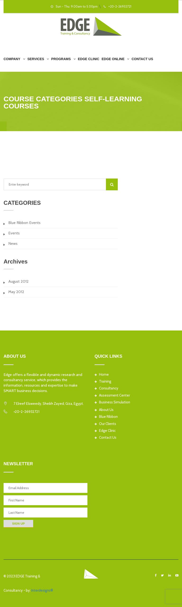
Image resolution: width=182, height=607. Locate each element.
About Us (104, 410)
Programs (61, 59)
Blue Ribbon (106, 417)
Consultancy (106, 388)
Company (12, 59)
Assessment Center (112, 395)
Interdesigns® (42, 590)
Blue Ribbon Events (24, 222)
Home (102, 374)
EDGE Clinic (88, 59)
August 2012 (18, 281)
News (13, 243)
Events (14, 233)
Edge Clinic (105, 430)
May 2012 (16, 292)
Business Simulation (112, 402)
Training (103, 381)
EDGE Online (113, 59)
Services (35, 59)
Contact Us (142, 59)
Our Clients (105, 424)
